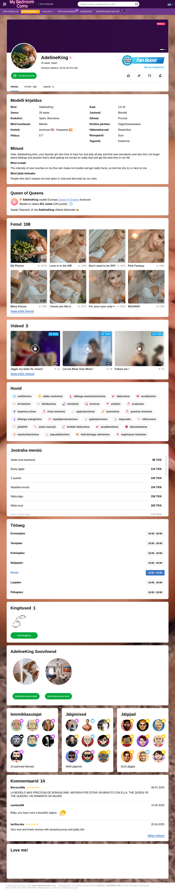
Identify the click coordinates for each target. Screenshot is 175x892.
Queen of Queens (68, 199)
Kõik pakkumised (68, 11)
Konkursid (86, 11)
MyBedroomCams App (108, 11)
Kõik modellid (10, 11)
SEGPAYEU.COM (114, 886)
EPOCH (101, 886)
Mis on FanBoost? (154, 67)
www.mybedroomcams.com (44, 885)
